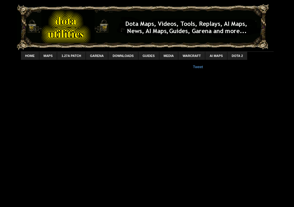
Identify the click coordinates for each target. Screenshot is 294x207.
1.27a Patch (71, 55)
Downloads (123, 55)
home (30, 55)
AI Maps (216, 55)
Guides (149, 55)
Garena (97, 55)
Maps (48, 55)
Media (169, 55)
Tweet (198, 67)
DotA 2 (237, 55)
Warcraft (192, 55)
